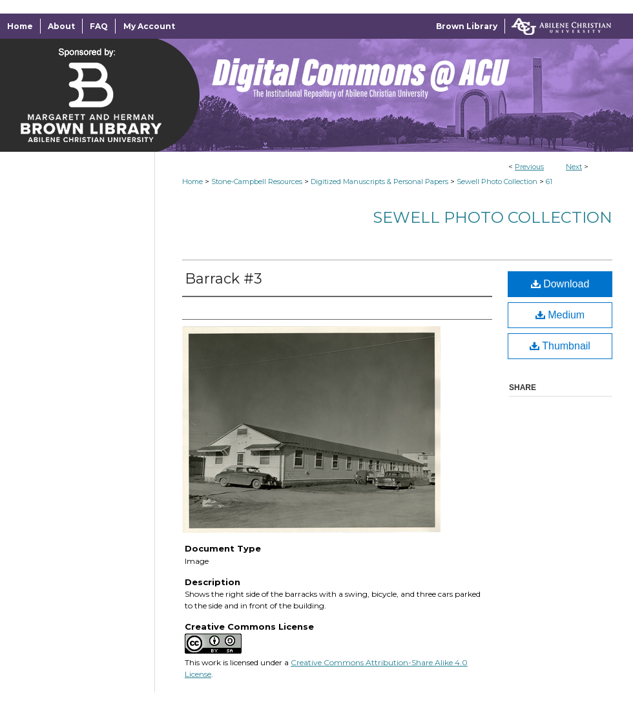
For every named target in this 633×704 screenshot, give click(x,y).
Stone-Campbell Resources (256, 181)
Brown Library (466, 26)
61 (549, 181)
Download (560, 283)
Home (192, 181)
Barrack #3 (223, 278)
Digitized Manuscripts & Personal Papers (379, 181)
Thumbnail (560, 345)
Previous (529, 166)
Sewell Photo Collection (497, 181)
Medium (560, 314)
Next (574, 166)
